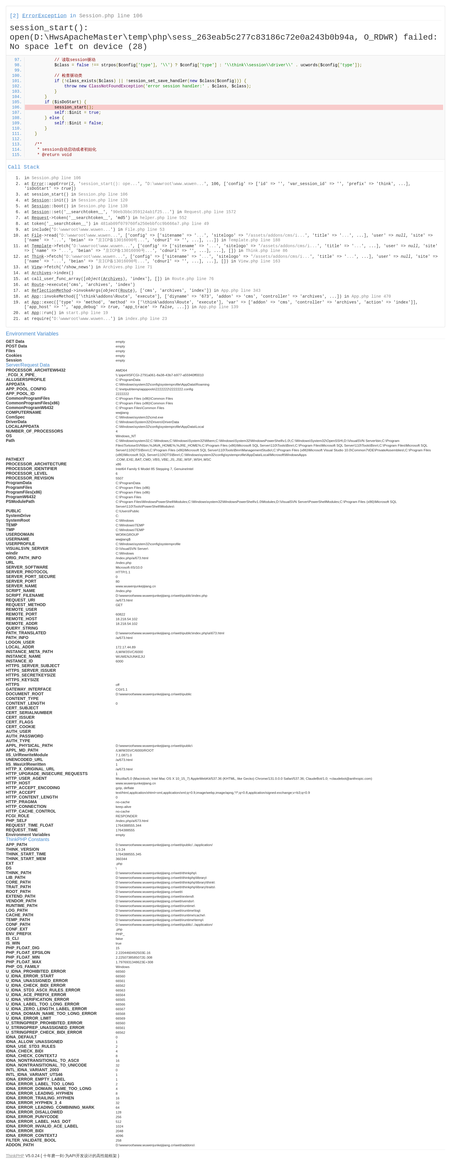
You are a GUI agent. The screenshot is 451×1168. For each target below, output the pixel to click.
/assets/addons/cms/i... (276, 235)
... (200, 235)
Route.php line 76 (193, 279)
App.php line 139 (218, 307)
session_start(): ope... (109, 184)
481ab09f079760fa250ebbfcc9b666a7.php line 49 (154, 223)
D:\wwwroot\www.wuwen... (175, 184)
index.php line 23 (146, 318)
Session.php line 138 (103, 206)
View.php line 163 (259, 261)
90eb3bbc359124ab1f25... (141, 212)
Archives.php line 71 (127, 267)
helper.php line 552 (163, 218)
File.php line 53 (144, 229)
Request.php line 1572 (210, 212)
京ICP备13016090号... (121, 240)
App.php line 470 (371, 296)
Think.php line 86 (267, 250)
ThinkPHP (15, 1155)
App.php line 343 (240, 290)
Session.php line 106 (111, 16)
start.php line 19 (87, 313)
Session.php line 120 (103, 200)
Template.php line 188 (254, 240)
